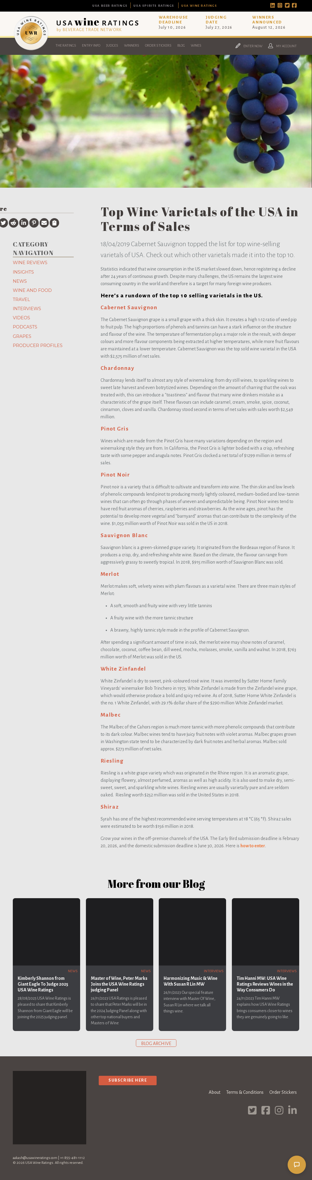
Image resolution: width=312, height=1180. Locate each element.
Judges (112, 46)
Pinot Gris (115, 429)
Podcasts (25, 327)
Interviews (27, 308)
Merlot (110, 574)
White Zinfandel (123, 669)
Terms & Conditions (245, 1092)
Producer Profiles (37, 345)
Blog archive (156, 1043)
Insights (23, 272)
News (20, 281)
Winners (131, 46)
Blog (181, 46)
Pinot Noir (115, 475)
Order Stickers (158, 46)
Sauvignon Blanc (124, 535)
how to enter (252, 845)
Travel (21, 299)
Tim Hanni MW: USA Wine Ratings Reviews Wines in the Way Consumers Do (265, 984)
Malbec (111, 715)
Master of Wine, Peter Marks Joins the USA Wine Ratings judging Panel (119, 984)
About (214, 1092)
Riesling (112, 761)
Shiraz (110, 807)
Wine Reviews (30, 262)
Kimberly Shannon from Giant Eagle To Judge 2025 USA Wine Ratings (43, 984)
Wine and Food (32, 290)
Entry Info (91, 46)
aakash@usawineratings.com (35, 1158)
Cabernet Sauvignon (129, 307)
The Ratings (65, 46)
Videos (21, 318)
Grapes (22, 336)
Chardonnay (118, 368)
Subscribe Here (127, 1080)
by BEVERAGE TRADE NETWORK (89, 29)
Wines (196, 46)
